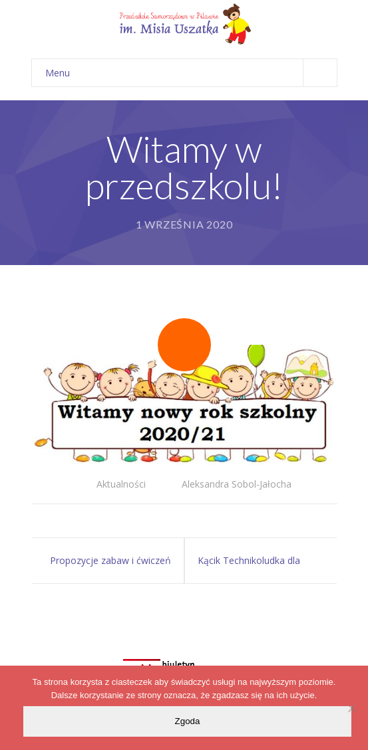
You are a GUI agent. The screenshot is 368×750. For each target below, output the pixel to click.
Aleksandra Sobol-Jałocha (236, 484)
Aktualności (121, 484)
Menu (191, 72)
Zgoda (187, 721)
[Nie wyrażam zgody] (351, 708)
